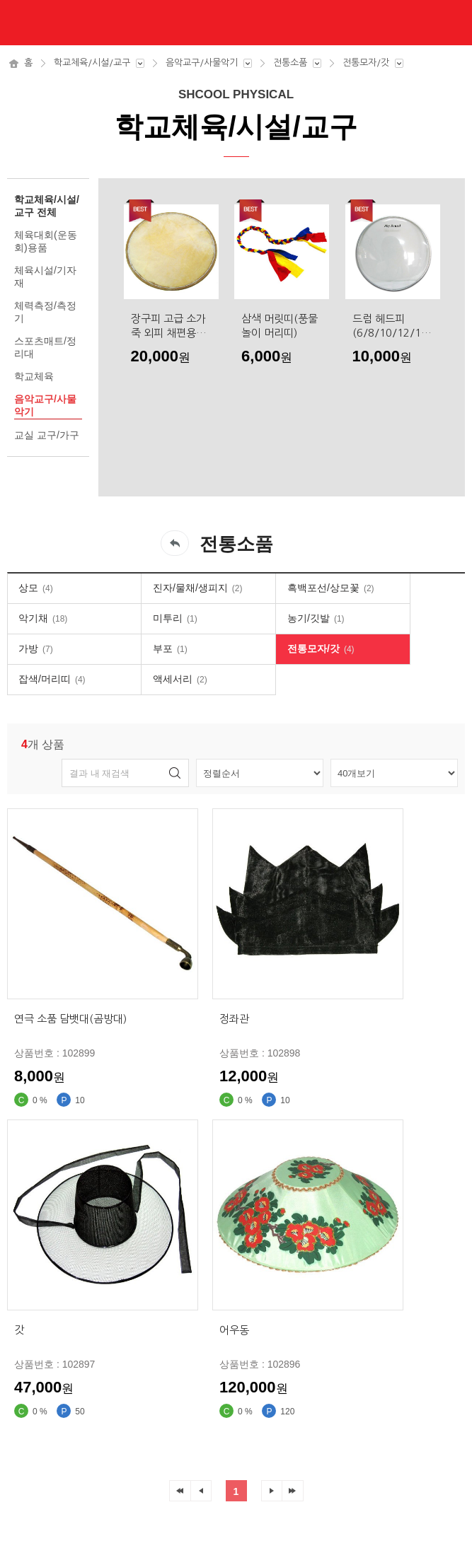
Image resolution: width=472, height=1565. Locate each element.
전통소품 (290, 62)
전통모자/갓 (366, 62)
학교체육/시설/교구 (92, 62)
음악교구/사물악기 (202, 62)
